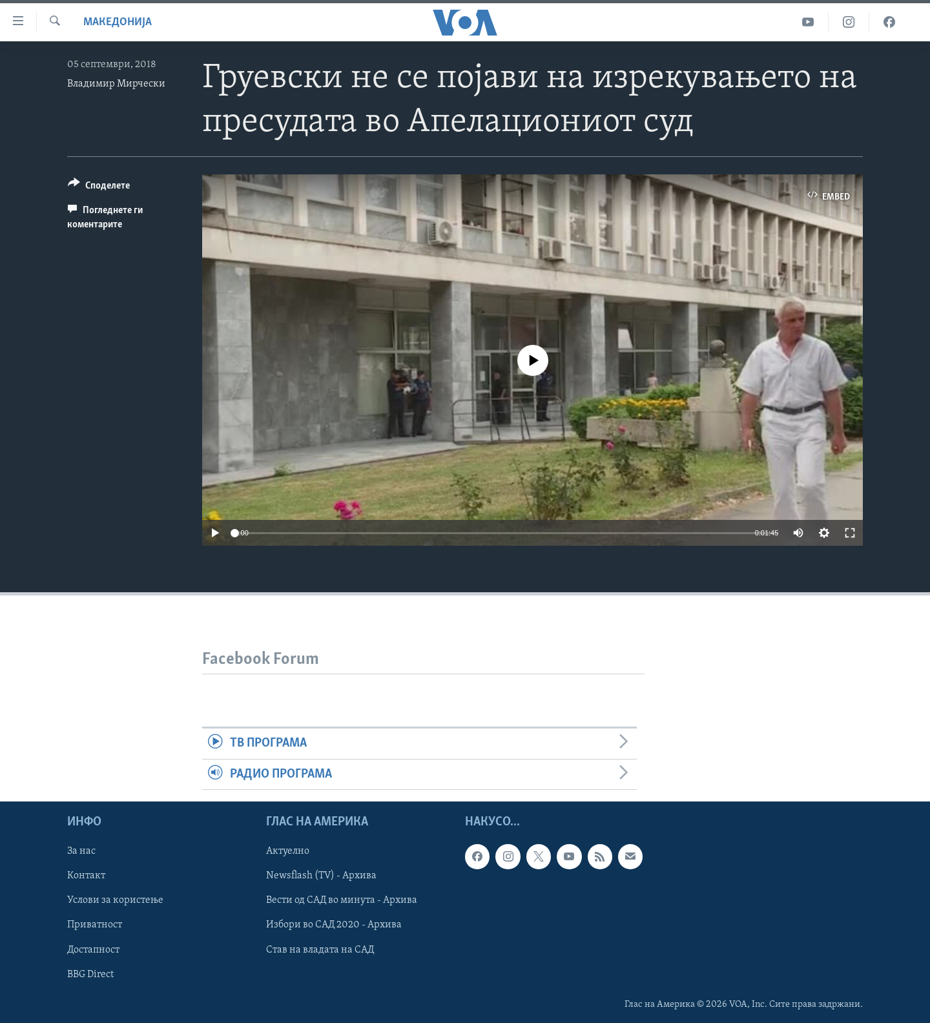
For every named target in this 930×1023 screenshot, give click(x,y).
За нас (81, 851)
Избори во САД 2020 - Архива (334, 925)
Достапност (93, 949)
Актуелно (287, 851)
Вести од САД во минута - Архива (341, 900)
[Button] (99, 187)
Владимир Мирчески (116, 84)
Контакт (86, 876)
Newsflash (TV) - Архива (321, 876)
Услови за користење (115, 900)
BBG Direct (90, 974)
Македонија (117, 22)
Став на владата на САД (320, 949)
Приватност (94, 925)
